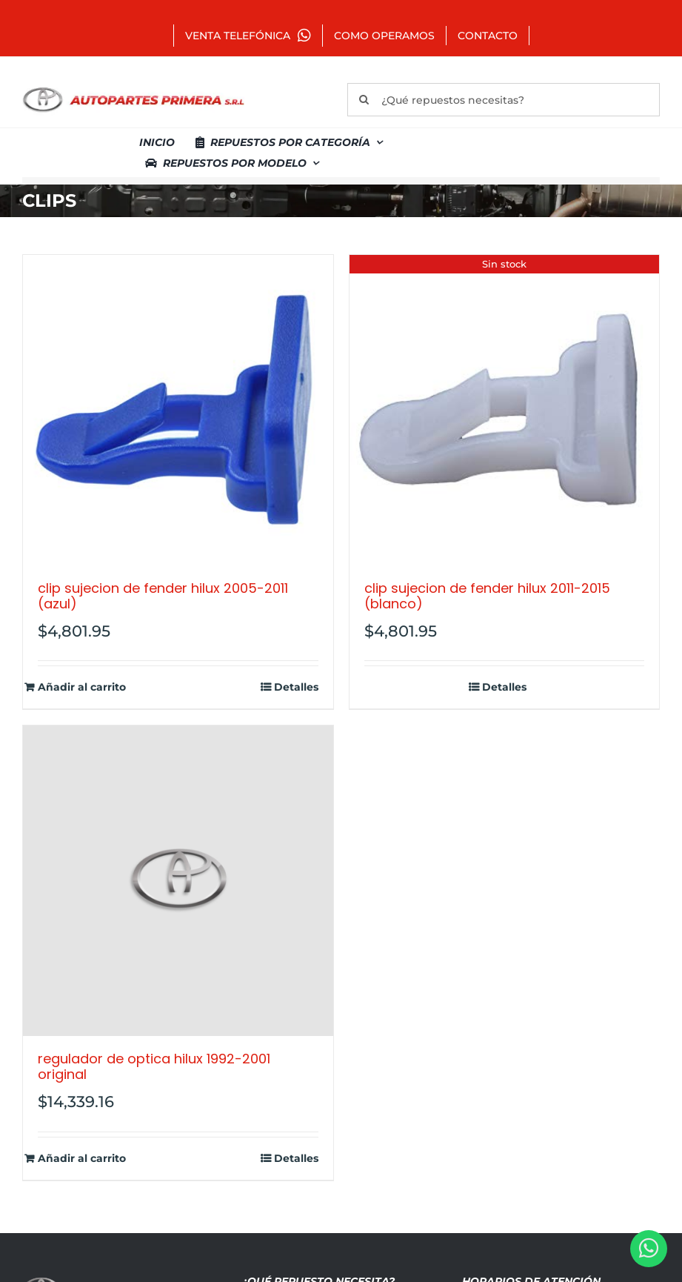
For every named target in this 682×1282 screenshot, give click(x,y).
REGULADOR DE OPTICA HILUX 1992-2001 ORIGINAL (154, 1066)
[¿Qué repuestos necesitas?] (503, 99)
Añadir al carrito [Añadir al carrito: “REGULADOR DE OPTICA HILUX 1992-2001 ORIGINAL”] (82, 1158)
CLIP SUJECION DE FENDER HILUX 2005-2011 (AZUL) (163, 596)
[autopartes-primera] (133, 89)
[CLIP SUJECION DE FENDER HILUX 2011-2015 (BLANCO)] (505, 410)
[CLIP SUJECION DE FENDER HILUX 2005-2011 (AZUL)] (178, 410)
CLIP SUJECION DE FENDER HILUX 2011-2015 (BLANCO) (487, 596)
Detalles (296, 687)
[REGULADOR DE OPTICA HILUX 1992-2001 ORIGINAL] (178, 880)
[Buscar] (364, 99)
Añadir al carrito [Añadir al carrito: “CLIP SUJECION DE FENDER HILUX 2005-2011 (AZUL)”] (82, 687)
